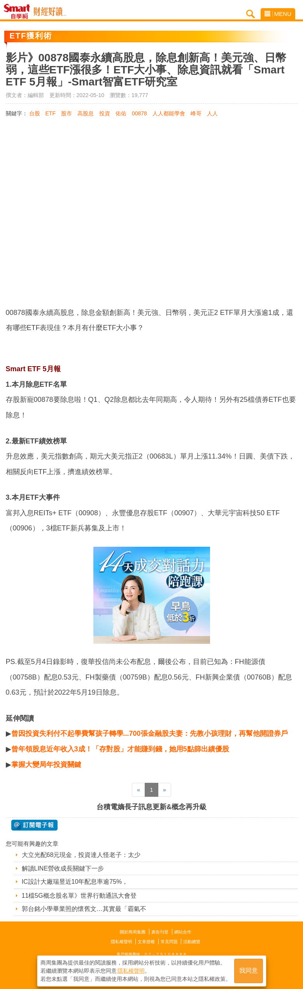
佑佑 (121, 113)
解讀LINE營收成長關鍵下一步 (63, 868)
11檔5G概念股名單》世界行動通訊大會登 (79, 895)
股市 (66, 113)
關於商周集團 (132, 932)
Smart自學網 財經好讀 (50, 11)
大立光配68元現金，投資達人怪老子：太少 (81, 855)
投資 (104, 113)
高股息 (85, 113)
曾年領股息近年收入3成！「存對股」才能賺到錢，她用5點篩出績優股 (120, 749)
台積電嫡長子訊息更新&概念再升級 (151, 807)
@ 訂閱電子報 (34, 825)
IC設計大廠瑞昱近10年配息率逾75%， (75, 881)
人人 (212, 113)
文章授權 (146, 941)
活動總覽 (191, 941)
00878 (139, 113)
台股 (34, 113)
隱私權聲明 (121, 941)
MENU (277, 13)
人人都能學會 (168, 113)
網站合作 (182, 932)
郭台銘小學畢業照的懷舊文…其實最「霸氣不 (84, 909)
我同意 (248, 970)
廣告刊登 (159, 932)
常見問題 (169, 941)
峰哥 (196, 113)
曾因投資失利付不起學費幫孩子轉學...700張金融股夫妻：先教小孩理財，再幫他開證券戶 (149, 733)
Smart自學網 (19, 11)
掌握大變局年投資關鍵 (46, 764)
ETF (51, 113)
